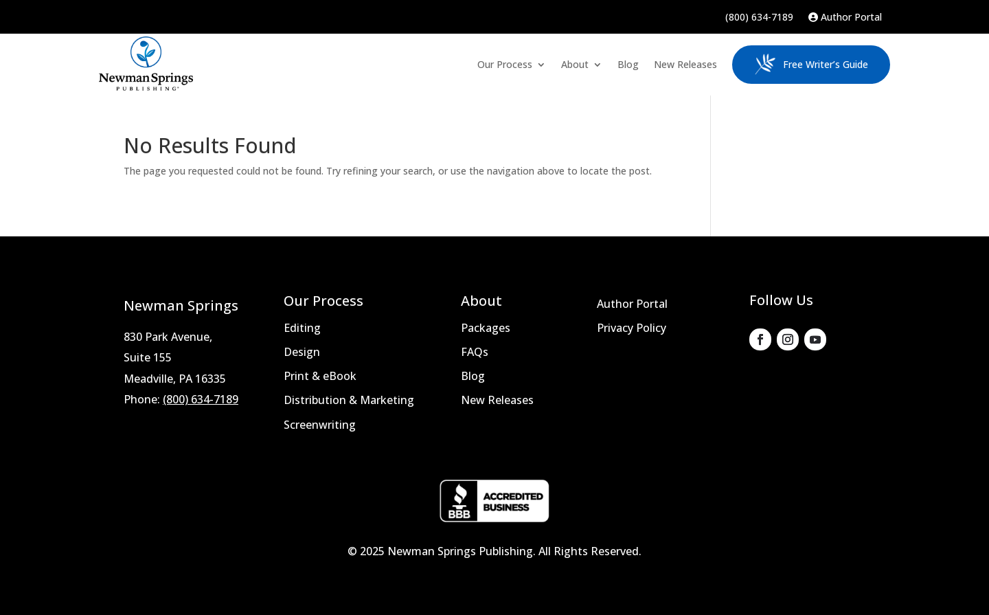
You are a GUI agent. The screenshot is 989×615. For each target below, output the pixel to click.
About (575, 64)
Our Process (504, 64)
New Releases (685, 64)
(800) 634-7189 (759, 17)
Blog (628, 64)
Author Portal (845, 17)
